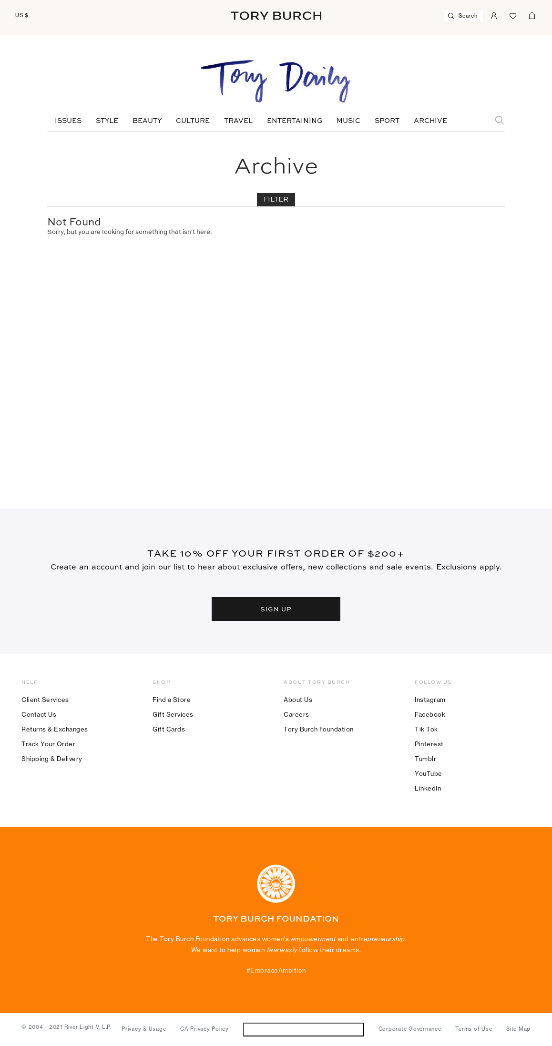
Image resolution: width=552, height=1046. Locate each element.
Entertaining (294, 121)
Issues (68, 121)
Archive (430, 121)
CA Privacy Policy (204, 1029)
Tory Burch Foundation (319, 729)
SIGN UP (276, 608)
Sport (387, 121)
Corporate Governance (409, 1029)
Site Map (518, 1029)
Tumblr (425, 758)
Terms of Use (473, 1029)
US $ (22, 15)
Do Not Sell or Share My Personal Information (303, 1029)
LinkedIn (428, 788)
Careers (296, 714)
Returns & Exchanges (54, 729)
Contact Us (38, 714)
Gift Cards (169, 729)
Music (348, 121)
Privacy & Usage (144, 1029)
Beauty (147, 121)
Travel (238, 121)
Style (107, 121)
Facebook (430, 714)
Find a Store (172, 699)
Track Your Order (48, 744)
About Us (298, 699)
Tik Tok (426, 729)
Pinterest (429, 744)
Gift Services (173, 714)
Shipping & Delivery (51, 758)
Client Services (45, 699)
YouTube (428, 773)
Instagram (430, 699)
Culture (193, 121)
